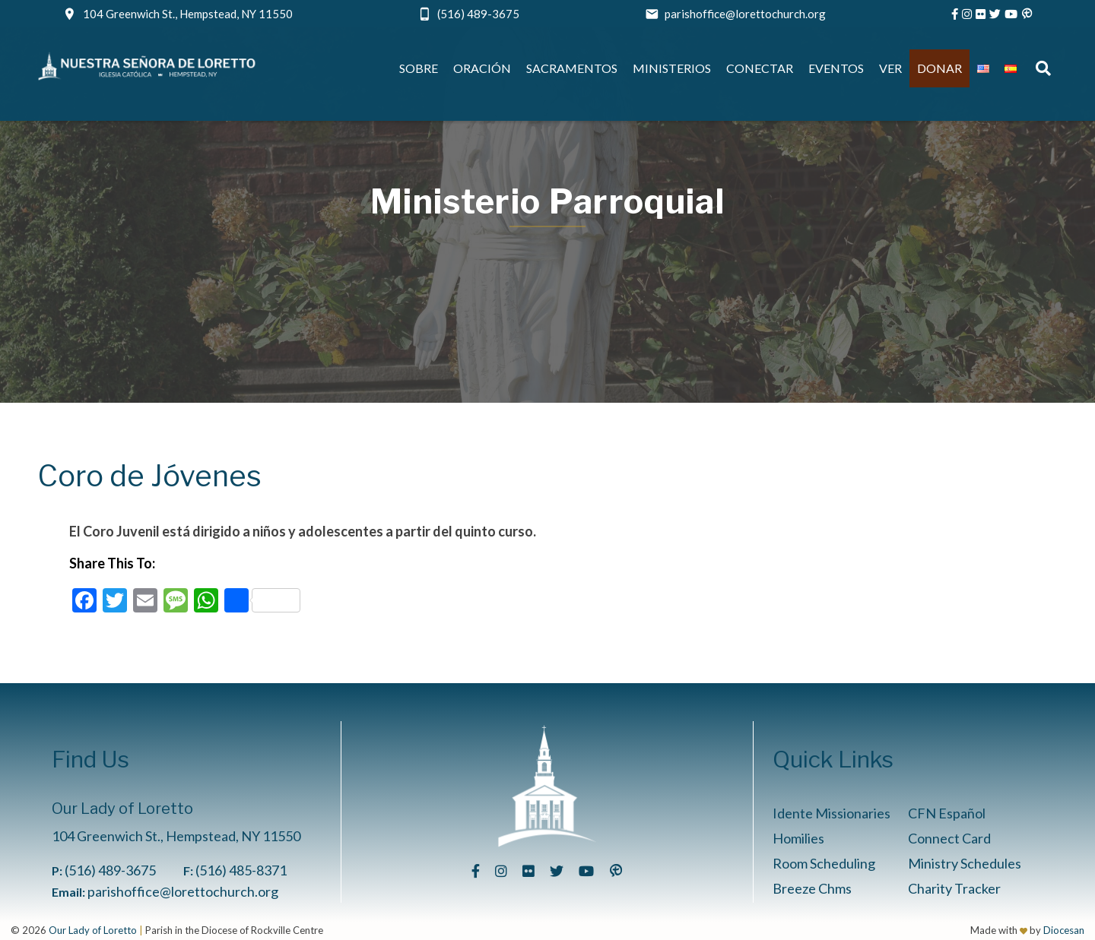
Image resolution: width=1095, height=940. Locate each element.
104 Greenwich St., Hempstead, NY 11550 (188, 14)
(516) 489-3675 (478, 14)
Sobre (418, 68)
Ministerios (672, 68)
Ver (890, 68)
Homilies (798, 838)
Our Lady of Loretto (93, 930)
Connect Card (949, 838)
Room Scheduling (824, 863)
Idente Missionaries (831, 813)
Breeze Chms (812, 888)
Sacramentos (571, 68)
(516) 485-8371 (241, 870)
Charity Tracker (954, 888)
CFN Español (947, 813)
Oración (482, 68)
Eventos (836, 68)
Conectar (759, 68)
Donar (939, 68)
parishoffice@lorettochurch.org (745, 14)
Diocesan (1063, 930)
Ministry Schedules (964, 863)
